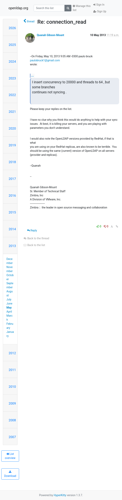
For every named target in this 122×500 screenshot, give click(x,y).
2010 (12, 387)
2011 (12, 370)
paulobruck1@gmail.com (45, 60)
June (10, 303)
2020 (12, 128)
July (9, 299)
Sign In (98, 4)
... (32, 75)
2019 (12, 145)
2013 (12, 246)
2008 (12, 420)
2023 (12, 78)
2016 (12, 195)
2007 (12, 437)
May (9, 307)
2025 (12, 45)
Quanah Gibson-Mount (50, 35)
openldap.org (18, 8)
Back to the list (34, 245)
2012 (12, 353)
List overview (10, 456)
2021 (12, 112)
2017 (12, 179)
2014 (12, 229)
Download (10, 473)
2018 (12, 162)
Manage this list (81, 8)
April (9, 311)
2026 (12, 28)
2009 (12, 403)
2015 (12, 212)
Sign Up (99, 11)
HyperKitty (60, 495)
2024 (12, 61)
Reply (32, 230)
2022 (12, 95)
